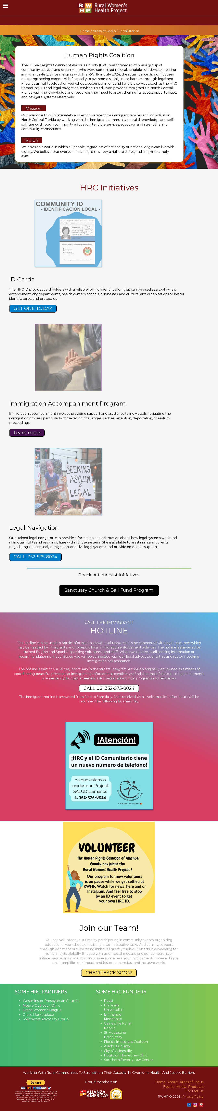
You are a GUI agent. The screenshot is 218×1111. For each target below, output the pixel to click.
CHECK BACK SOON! (109, 972)
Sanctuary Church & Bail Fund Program (109, 590)
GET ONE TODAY (33, 308)
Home (85, 31)
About (172, 1082)
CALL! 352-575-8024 (35, 557)
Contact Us (194, 1091)
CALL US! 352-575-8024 (109, 688)
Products (195, 1087)
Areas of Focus (104, 31)
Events (168, 1087)
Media (181, 1087)
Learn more (27, 432)
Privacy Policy (192, 1096)
